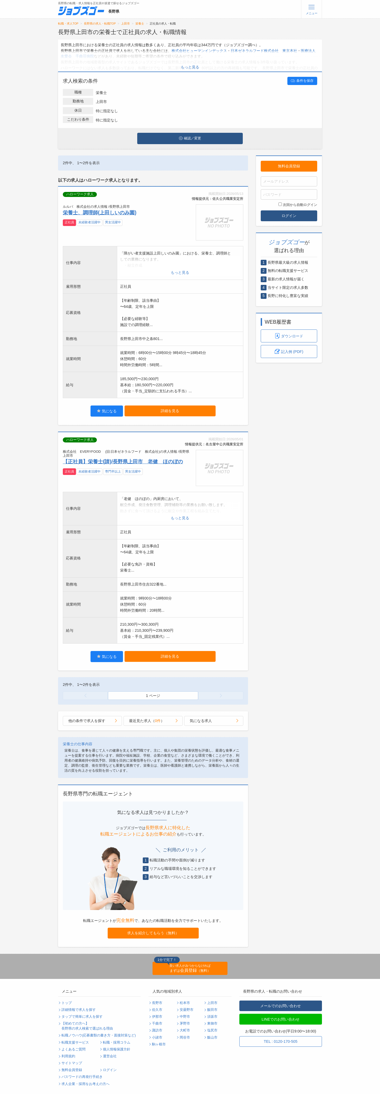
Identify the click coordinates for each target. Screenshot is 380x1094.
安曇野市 (186, 1010)
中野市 (185, 1016)
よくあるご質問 (73, 1049)
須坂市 (212, 1016)
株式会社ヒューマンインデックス (199, 51)
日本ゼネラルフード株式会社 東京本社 (264, 51)
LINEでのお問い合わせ (281, 1019)
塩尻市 (212, 1030)
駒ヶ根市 (159, 1044)
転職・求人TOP (68, 23)
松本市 (185, 1003)
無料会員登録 (289, 166)
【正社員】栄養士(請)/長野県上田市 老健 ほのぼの (123, 461)
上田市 (125, 23)
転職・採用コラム (116, 1042)
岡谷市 (185, 1037)
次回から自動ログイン (297, 204)
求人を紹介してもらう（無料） (153, 933)
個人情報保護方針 (116, 1049)
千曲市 (157, 1023)
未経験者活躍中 (89, 222)
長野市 (157, 1003)
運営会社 (110, 1056)
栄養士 (139, 23)
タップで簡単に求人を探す (82, 1016)
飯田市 (212, 1010)
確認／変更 (190, 138)
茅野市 (185, 1023)
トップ (66, 1003)
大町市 (185, 1030)
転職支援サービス (75, 1042)
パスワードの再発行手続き (82, 1077)
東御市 (212, 1023)
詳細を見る (170, 411)
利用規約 (68, 1056)
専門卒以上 (113, 471)
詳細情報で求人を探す (78, 1010)
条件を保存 (302, 81)
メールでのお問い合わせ (280, 1006)
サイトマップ (71, 1063)
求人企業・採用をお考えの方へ (85, 1084)
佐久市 (157, 1010)
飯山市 (212, 1037)
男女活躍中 (113, 222)
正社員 (69, 222)
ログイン (289, 216)
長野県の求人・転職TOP (100, 23)
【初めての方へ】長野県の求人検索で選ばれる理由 (87, 1026)
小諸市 (157, 1037)
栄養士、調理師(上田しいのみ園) (99, 212)
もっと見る (190, 67)
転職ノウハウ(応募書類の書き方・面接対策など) (98, 1035)
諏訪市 (157, 1030)
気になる (107, 411)
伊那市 (157, 1016)
